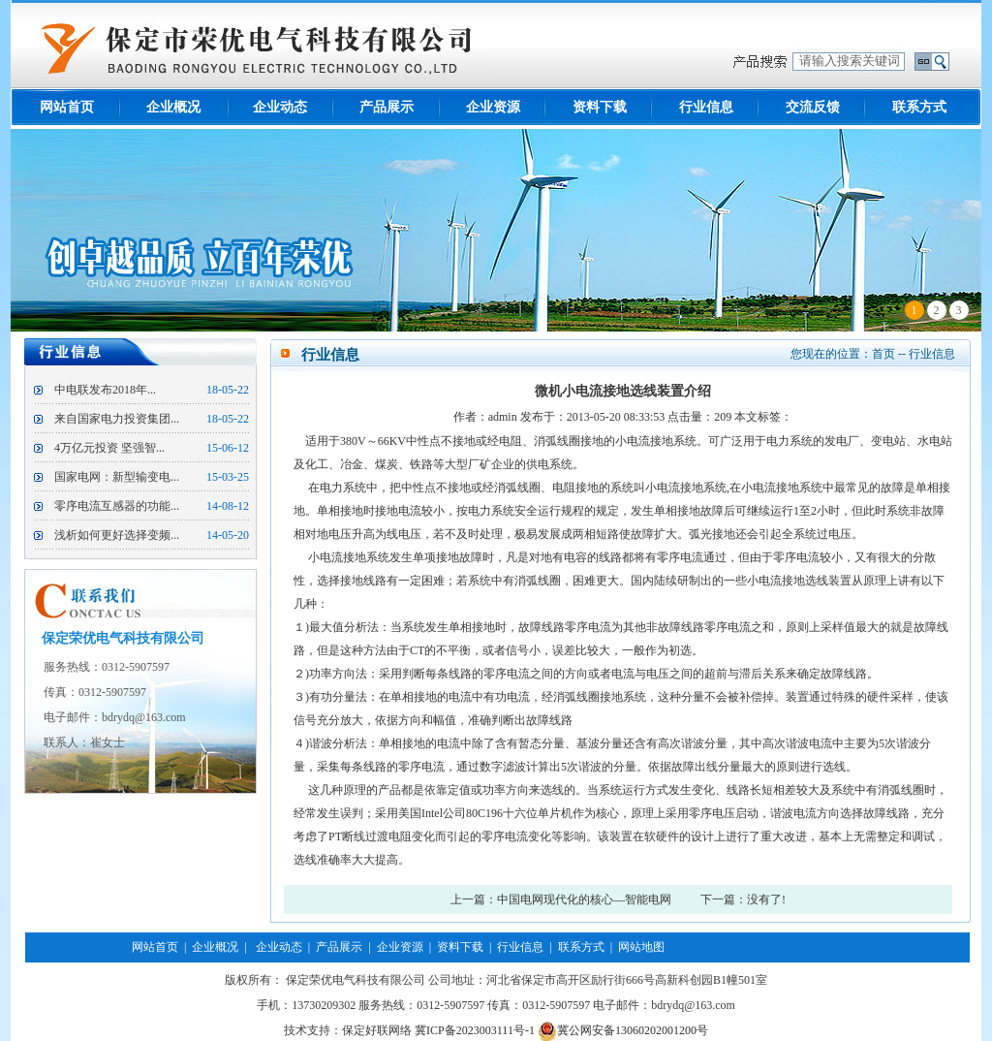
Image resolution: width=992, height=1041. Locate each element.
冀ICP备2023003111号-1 (475, 1030)
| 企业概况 (208, 947)
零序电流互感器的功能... (116, 506)
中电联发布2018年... (105, 389)
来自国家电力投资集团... (116, 419)
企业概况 (173, 107)
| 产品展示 (332, 947)
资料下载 (600, 107)
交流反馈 (813, 107)
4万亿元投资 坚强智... (109, 448)
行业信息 (706, 107)
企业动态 (280, 107)
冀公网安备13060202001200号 (623, 1030)
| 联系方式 (573, 947)
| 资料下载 (453, 947)
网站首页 (67, 107)
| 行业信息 (513, 947)
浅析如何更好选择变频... (116, 535)
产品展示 (386, 107)
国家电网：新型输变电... (116, 477)
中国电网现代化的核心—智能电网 (584, 899)
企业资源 (493, 107)
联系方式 (919, 107)
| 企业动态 (269, 947)
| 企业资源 (392, 947)
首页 (883, 354)
